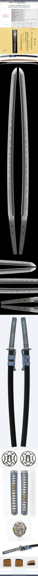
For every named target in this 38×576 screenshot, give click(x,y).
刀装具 (12, 571)
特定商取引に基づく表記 (16, 571)
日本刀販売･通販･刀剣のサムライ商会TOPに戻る (19, 569)
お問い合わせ (28, 571)
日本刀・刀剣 (9, 571)
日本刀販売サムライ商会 (3, 571)
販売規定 (24, 571)
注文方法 (21, 571)
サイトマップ (32, 571)
